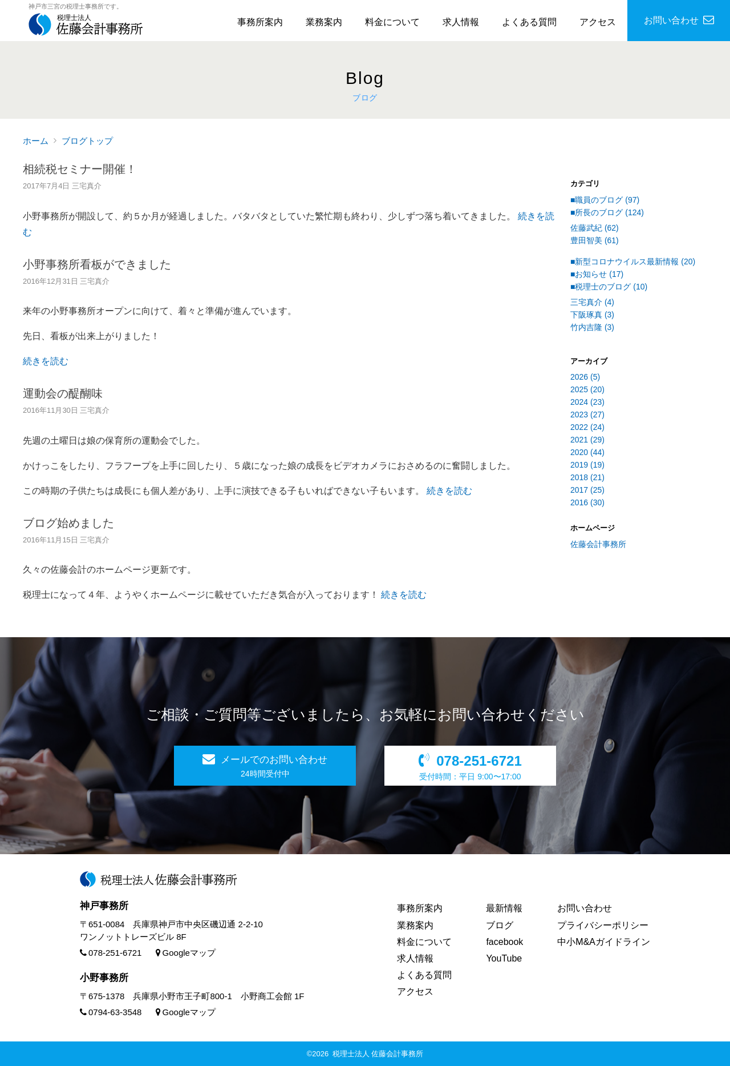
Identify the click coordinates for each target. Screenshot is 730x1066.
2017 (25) (587, 489)
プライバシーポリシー (602, 925)
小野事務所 (104, 977)
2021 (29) (587, 439)
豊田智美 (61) (594, 240)
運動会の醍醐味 (63, 393)
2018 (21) (587, 477)
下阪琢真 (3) (592, 314)
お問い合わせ (584, 908)
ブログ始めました (68, 523)
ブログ (499, 925)
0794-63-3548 (110, 1012)
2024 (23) (587, 402)
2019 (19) (587, 464)
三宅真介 (87, 186)
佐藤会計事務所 (598, 544)
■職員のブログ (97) (604, 199)
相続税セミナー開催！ (80, 169)
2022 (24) (587, 427)
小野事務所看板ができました (97, 264)
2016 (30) (587, 502)
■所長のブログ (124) (607, 212)
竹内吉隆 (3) (592, 327)
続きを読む (45, 361)
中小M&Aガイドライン (603, 942)
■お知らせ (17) (596, 274)
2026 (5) (585, 376)
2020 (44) (587, 452)
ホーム (35, 140)
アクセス (597, 22)
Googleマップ (186, 953)
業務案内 (324, 22)
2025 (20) (587, 389)
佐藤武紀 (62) (594, 227)
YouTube (504, 958)
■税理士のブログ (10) (608, 286)
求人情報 (461, 22)
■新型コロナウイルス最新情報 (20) (632, 261)
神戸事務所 (104, 905)
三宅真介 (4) (592, 302)
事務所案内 (260, 22)
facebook (504, 942)
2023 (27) (587, 414)
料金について (392, 22)
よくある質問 (529, 22)
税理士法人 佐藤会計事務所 (378, 1053)
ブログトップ (87, 140)
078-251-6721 (110, 953)
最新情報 (504, 908)
